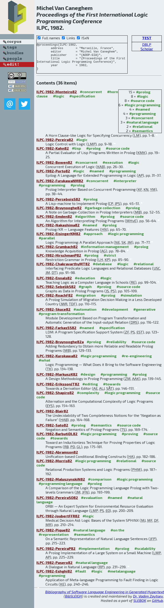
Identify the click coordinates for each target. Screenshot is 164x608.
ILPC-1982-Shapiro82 (55, 398)
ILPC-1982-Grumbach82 (57, 252)
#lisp (76, 153)
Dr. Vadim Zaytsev (148, 601)
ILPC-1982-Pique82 (53, 535)
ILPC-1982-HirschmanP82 (58, 260)
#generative (144, 315)
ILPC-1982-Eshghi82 (54, 576)
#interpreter (125, 186)
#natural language (142, 127)
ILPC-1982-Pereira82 (54, 145)
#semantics (142, 136)
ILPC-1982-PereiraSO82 (57, 503)
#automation (84, 315)
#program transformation (62, 319)
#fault (80, 576)
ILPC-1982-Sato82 (52, 430)
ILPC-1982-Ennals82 (54, 283)
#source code (142, 106)
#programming (142, 119)
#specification (82, 101)
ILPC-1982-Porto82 (53, 176)
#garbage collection (102, 213)
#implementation (94, 554)
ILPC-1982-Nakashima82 (58, 230)
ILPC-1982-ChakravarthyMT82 (63, 269)
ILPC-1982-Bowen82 (54, 168)
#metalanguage (122, 576)
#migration (86, 300)
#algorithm (85, 222)
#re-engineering (137, 361)
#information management (105, 252)
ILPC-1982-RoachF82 (54, 300)
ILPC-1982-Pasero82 (54, 568)
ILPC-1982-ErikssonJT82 (57, 389)
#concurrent (142, 123)
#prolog (143, 97)
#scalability (144, 554)
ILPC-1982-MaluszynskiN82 (60, 484)
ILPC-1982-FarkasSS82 (56, 333)
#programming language (60, 489)
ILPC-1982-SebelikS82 (56, 292)
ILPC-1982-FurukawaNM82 (59, 186)
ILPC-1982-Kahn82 (52, 153)
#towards (112, 389)
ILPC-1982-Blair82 (52, 416)
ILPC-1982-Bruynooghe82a (60, 347)
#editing (90, 389)
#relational (142, 132)
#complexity (88, 398)
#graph (85, 292)
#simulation (131, 300)
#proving (130, 439)
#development (115, 315)
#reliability (116, 347)
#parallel (47, 243)
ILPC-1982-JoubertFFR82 (58, 521)
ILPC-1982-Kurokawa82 (57, 361)
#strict (110, 260)
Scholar (147, 49)
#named (142, 114)
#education (85, 283)
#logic (142, 101)
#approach (93, 239)
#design (88, 379)
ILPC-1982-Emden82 (54, 222)
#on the (117, 535)
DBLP (146, 44)
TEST (146, 38)
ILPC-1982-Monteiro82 (56, 97)
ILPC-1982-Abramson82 (57, 457)
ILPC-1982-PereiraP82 (56, 554)
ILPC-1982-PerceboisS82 (58, 204)
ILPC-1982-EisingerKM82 (58, 239)
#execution (113, 168)
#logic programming (142, 110)
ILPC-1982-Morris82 (54, 466)
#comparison (99, 484)
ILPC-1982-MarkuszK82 (57, 379)
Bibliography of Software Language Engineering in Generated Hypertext (104, 597)
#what (44, 365)
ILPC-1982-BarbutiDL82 (57, 439)
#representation (54, 540)
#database (102, 269)
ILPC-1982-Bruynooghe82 (59, 213)
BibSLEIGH (73, 601)
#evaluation (91, 503)
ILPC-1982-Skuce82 (53, 315)
